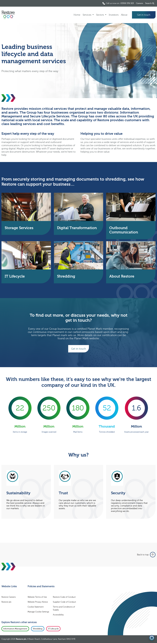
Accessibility (58, 615)
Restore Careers (8, 597)
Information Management (15, 629)
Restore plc (6, 602)
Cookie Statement (36, 607)
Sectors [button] (100, 15)
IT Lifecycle (53, 629)
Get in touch (143, 15)
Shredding (37, 629)
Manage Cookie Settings (38, 612)
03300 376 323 (127, 3)
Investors (113, 15)
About (124, 15)
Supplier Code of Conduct (64, 602)
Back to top (146, 554)
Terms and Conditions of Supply (64, 608)
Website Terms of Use (37, 597)
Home (77, 15)
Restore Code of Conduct (64, 597)
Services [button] (87, 15)
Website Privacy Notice (38, 602)
